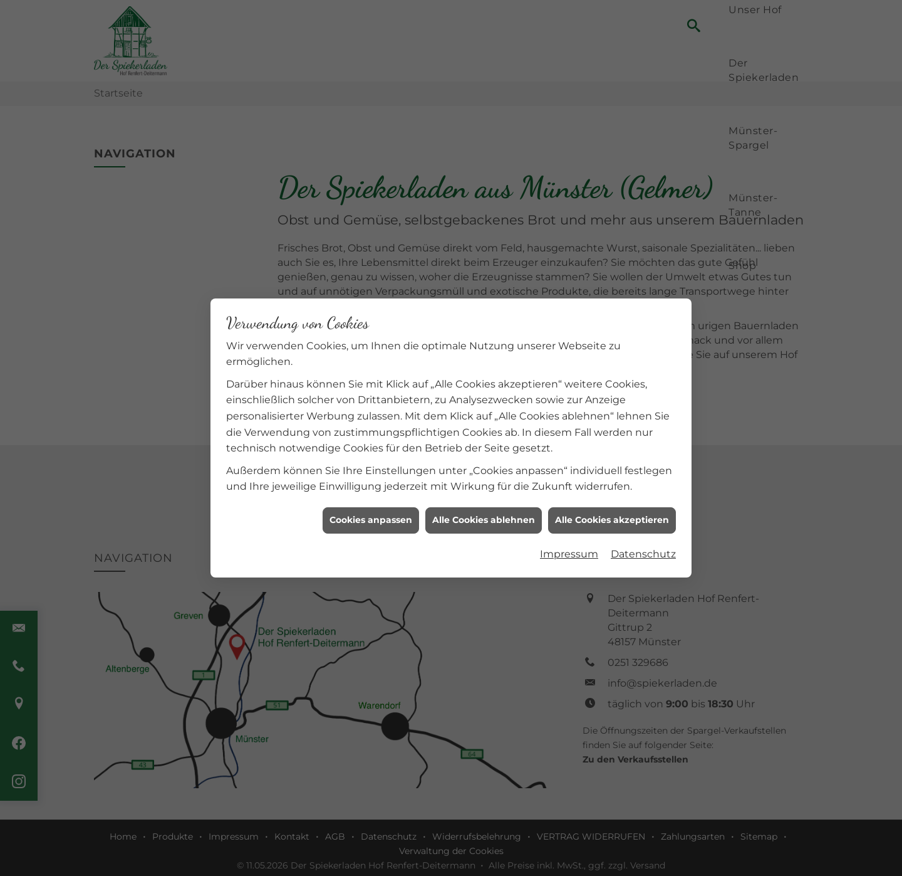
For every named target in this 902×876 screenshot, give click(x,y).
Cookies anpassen (370, 514)
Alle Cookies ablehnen (483, 514)
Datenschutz (643, 548)
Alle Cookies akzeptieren (612, 514)
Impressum (569, 548)
